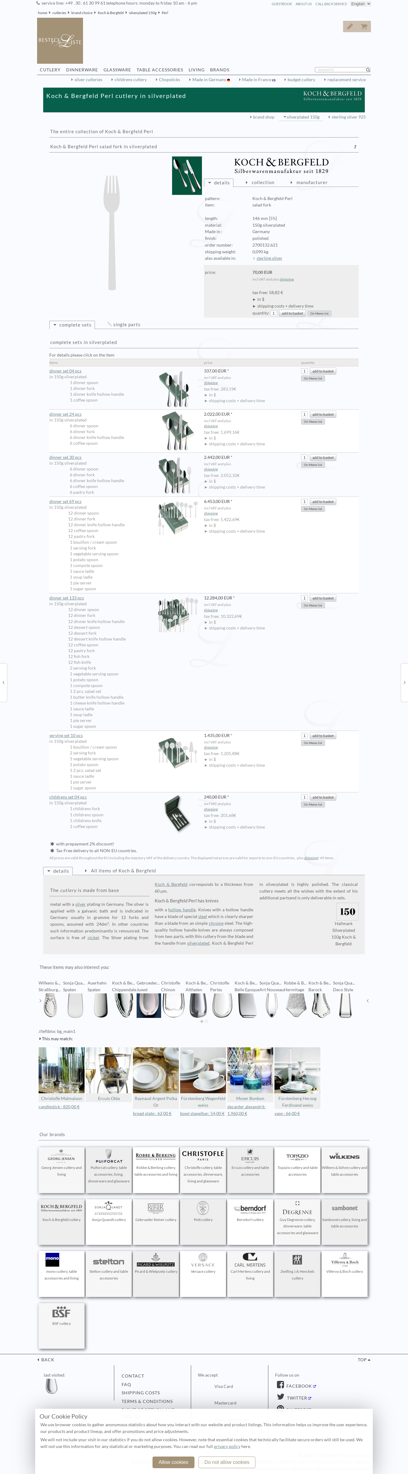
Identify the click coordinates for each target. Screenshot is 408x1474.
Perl (165, 12)
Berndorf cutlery (250, 1211)
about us (304, 4)
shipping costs (141, 1392)
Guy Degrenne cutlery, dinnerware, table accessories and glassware (297, 1218)
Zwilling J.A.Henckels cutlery (297, 1266)
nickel (93, 937)
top (362, 1359)
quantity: (261, 313)
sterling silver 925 (349, 117)
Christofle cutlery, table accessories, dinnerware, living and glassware (203, 1166)
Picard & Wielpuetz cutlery (156, 1263)
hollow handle (182, 909)
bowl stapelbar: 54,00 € (202, 1113)
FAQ (126, 1384)
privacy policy (227, 1446)
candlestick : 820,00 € (59, 1106)
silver (80, 904)
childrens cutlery (131, 79)
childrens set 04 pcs (123, 797)
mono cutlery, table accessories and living (61, 1266)
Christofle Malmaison (62, 1074)
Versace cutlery (203, 1263)
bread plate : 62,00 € (152, 1113)
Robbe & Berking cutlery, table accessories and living (155, 1163)
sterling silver (269, 258)
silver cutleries (88, 79)
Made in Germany (209, 79)
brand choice (82, 12)
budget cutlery (301, 79)
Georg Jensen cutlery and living (61, 1163)
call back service (331, 4)
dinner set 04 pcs (123, 371)
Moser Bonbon (250, 1074)
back (47, 1359)
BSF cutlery (61, 1315)
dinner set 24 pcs (123, 414)
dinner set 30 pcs (123, 457)
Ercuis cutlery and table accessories (250, 1163)
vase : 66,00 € (287, 1113)
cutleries (59, 12)
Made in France (257, 79)
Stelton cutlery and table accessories (109, 1266)
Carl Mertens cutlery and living (250, 1266)
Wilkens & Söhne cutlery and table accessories (344, 1163)
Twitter (296, 1398)
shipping (287, 279)
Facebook (298, 1386)
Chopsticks (169, 79)
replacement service (346, 79)
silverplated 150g (143, 12)
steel (202, 916)
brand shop (263, 117)
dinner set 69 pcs (123, 502)
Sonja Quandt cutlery (109, 1211)
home (42, 12)
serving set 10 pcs (123, 736)
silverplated (198, 943)
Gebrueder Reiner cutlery (156, 1211)
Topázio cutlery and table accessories (297, 1163)
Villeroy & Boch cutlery (344, 1263)
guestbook (282, 4)
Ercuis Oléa (109, 1074)
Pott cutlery (203, 1211)
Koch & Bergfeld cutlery (61, 1211)
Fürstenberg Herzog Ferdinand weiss (297, 1077)
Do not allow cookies (227, 1462)
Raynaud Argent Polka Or (156, 1077)
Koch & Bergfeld (111, 12)
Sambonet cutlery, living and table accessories (344, 1215)
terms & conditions (147, 1401)
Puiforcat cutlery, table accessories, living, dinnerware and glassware (109, 1166)
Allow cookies (173, 1462)
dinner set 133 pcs (123, 598)
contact (133, 1376)
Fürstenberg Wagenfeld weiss (203, 1077)
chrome (216, 923)
